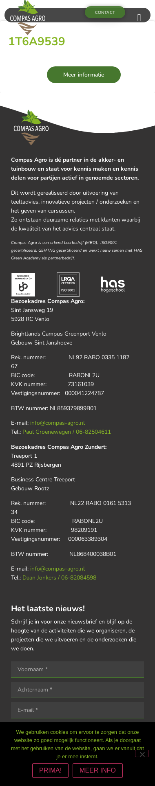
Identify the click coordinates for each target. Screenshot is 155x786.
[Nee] (142, 753)
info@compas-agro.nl (57, 423)
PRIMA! (50, 770)
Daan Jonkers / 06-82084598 (59, 578)
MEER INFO (98, 770)
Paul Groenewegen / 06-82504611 (66, 432)
